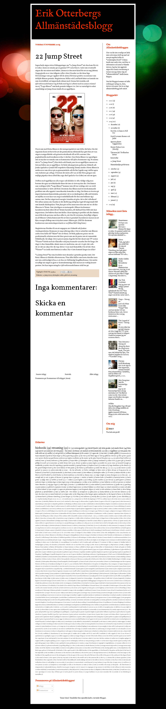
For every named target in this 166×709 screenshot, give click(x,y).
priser (41, 619)
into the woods (64, 566)
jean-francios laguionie (56, 571)
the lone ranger (122, 652)
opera (71, 609)
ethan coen (111, 461)
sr (56, 636)
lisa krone (74, 588)
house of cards (85, 561)
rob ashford (77, 621)
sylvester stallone (40, 645)
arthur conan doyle (119, 509)
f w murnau (103, 542)
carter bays (59, 523)
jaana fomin (123, 566)
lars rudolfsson (94, 482)
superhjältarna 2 (110, 643)
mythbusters (108, 602)
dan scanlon (97, 528)
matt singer (66, 595)
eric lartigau (101, 540)
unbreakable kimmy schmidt (53, 667)
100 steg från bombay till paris (43, 499)
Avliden (111, 404)
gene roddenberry (106, 549)
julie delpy (47, 578)
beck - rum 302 (93, 516)
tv (69, 448)
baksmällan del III (65, 513)
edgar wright (100, 475)
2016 (110, 114)
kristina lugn (52, 482)
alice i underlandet (88, 504)
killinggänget (92, 581)
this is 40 (103, 657)
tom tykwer (69, 662)
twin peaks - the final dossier (120, 664)
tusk (95, 664)
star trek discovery (75, 638)
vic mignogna (90, 667)
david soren (47, 533)
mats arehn (128, 593)
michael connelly (116, 595)
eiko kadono (54, 537)
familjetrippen (39, 545)
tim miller (95, 660)
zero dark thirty (123, 497)
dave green (78, 530)
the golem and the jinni (116, 650)
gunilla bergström (57, 554)
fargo (88, 545)
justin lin (80, 578)
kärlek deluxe (77, 583)
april (112, 190)
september (114, 172)
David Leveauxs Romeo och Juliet (120, 137)
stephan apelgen (124, 638)
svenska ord (104, 465)
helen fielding (121, 557)
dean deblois (87, 533)
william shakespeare (72, 453)
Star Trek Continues (122, 281)
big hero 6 (72, 518)
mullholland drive (83, 485)
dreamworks (125, 453)
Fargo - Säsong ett (124, 300)
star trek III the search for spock (113, 636)
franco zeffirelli (80, 547)
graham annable (85, 552)
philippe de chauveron (61, 617)
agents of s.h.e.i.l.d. (105, 501)
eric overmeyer (111, 540)
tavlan (97, 645)
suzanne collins (121, 643)
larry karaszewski (111, 583)
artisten (128, 509)
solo (119, 633)
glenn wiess (38, 552)
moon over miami (124, 600)
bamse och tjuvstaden (79, 513)
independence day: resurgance (109, 564)
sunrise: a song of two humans (88, 643)
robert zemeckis (58, 624)
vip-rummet (98, 667)
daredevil (58, 530)
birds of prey (96, 518)
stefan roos (115, 638)
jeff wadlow (77, 571)
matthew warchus (88, 595)
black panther (114, 518)
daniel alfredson (115, 528)
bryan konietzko (57, 473)
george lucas (68, 477)
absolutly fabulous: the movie (51, 501)
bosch (43, 521)
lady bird (102, 583)
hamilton (45, 557)
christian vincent (66, 525)
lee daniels (61, 585)
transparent (53, 664)
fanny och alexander (51, 545)
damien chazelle (120, 473)
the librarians (112, 652)
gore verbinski (47, 552)
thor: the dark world (59, 660)
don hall (79, 475)
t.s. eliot (73, 645)
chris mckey (122, 523)
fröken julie (68, 549)
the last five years (87, 652)
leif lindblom (85, 585)
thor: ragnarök (48, 660)
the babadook (123, 648)
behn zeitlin (123, 516)
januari (113, 200)
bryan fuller (74, 461)
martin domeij (96, 593)
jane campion (118, 569)
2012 (109, 468)
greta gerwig (113, 552)
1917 (55, 499)
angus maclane (98, 506)
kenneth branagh (123, 463)
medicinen (98, 595)
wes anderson (85, 497)
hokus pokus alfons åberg (49, 561)
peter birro (100, 614)
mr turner (67, 602)
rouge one (63, 626)
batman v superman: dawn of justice (119, 513)
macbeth (65, 590)
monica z (72, 485)
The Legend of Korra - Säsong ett (123, 323)
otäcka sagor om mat (118, 609)
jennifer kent (94, 571)
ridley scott (60, 621)
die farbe (59, 535)
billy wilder (80, 518)
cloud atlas (90, 525)
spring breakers (82, 465)
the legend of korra (115, 494)
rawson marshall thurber (78, 619)
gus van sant (67, 554)
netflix (49, 453)
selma (53, 631)
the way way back (63, 657)
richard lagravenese (75, 487)
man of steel (111, 590)
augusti (113, 176)
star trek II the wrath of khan (94, 636)
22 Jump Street (116, 161)
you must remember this (104, 672)
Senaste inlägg (41, 374)
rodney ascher (80, 624)
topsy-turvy (117, 662)
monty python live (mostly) (109, 600)
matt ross (58, 595)
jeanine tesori (68, 571)
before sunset (114, 516)
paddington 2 (66, 612)
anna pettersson (108, 506)
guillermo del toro (110, 456)
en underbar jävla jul (51, 540)
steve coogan (61, 641)
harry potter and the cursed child (88, 557)
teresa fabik (55, 648)
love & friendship (121, 588)
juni (112, 183)
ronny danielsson (46, 626)
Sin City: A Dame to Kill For (119, 132)
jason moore (127, 569)
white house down (107, 669)
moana (74, 600)
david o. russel (125, 530)
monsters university (83, 600)
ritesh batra (69, 621)
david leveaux (106, 530)
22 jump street (47, 275)
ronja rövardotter (118, 624)
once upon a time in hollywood (59, 609)
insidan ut (47, 566)
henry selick (56, 559)
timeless (108, 660)
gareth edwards (87, 549)
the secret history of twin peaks (64, 468)
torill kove (126, 662)
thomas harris (41, 497)
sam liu (46, 629)
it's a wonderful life (92, 566)
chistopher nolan (112, 523)
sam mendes (53, 629)
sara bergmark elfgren (86, 489)
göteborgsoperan (103, 554)
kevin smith (56, 581)
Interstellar (114, 158)
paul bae (112, 612)
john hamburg (94, 573)
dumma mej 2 (89, 475)
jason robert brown (42, 571)
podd (48, 456)
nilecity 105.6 (58, 607)
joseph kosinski (108, 576)
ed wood (37, 537)
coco (96, 525)
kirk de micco (119, 581)
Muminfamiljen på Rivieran (120, 165)
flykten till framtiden (56, 547)
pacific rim (119, 485)
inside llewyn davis (66, 463)
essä (47, 477)
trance (46, 664)
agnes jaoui (115, 501)
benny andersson (52, 461)
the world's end (82, 657)
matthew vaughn (76, 595)
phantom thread (48, 617)
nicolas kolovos (39, 607)
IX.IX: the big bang (89, 499)
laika (85, 482)
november (114, 128)
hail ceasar (112, 554)
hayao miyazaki (40, 456)
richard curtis (115, 619)
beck (86, 516)
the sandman (115, 655)
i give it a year (68, 564)
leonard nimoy (95, 585)
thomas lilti (111, 657)
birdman (87, 518)
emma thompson (112, 475)
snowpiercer (83, 492)
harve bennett (112, 557)
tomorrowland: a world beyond (84, 662)
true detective (77, 664)
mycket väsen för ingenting (53, 465)
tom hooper (66, 497)
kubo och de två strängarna (64, 583)
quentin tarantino (69, 465)
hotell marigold (62, 561)
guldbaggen (46, 554)
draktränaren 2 (118, 535)
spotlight (47, 636)
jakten (85, 463)
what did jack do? (74, 669)
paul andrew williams (102, 612)
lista (129, 448)
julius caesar (65, 578)
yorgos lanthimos (90, 672)
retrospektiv (79, 448)
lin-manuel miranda (46, 588)
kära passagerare (77, 482)
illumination (87, 564)
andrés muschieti (71, 506)
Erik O (111, 429)
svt (128, 643)
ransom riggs (58, 619)
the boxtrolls (51, 650)
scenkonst (49, 451)
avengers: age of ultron (96, 511)
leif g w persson (118, 482)
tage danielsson (114, 465)
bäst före (90, 521)
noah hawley (83, 607)
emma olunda (107, 537)
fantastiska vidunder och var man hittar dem (71, 545)
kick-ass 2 (64, 581)
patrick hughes (90, 612)
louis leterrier (110, 588)
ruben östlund (41, 489)
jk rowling (88, 480)
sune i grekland (60, 643)
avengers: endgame (109, 511)
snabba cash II (86, 633)
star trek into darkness (119, 492)
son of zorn (125, 633)
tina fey (115, 660)
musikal (85, 451)
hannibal (109, 477)
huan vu (107, 561)
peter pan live (125, 614)
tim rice (102, 660)
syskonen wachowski (52, 645)
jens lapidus (79, 480)
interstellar (55, 566)
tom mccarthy (60, 662)
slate (56, 492)
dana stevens (105, 528)
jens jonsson (115, 571)
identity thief (78, 564)
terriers (63, 648)
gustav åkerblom (77, 554)
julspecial (73, 578)
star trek (104, 453)
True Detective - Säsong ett (124, 343)
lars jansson (121, 583)
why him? (116, 669)
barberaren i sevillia (101, 513)
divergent (66, 535)
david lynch (93, 448)
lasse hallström (106, 482)
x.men (104, 497)
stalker (72, 636)
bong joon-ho (123, 470)
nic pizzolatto (104, 605)
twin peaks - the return (64, 451)
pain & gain (75, 612)
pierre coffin (81, 617)
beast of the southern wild (62, 516)
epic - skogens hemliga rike (66, 540)
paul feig (70, 456)
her (125, 456)
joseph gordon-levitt (96, 576)
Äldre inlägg (94, 374)
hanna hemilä (53, 557)
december (114, 125)
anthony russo (39, 461)
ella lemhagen (82, 537)
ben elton (43, 518)
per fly (56, 614)
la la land (85, 583)
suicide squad (117, 641)
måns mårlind (95, 485)
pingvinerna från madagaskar (95, 617)
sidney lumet (103, 631)
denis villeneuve (50, 535)
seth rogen (69, 631)
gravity (106, 552)
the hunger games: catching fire (96, 494)
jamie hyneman (100, 569)
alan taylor (48, 504)
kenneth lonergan (46, 581)
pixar (76, 456)
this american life (94, 657)
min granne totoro (101, 597)
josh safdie (118, 576)
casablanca (79, 523)
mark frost (118, 448)
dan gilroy (81, 528)
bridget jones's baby (62, 521)
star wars (83, 456)
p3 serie (50, 612)
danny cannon (50, 530)
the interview (67, 652)
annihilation (44, 509)
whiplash (98, 669)
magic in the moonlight (76, 590)
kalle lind (109, 578)
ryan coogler (53, 489)
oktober (114, 169)
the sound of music (42, 657)
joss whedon (45, 458)
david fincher (57, 475)
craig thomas (40, 528)
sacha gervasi (119, 626)
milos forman (90, 597)
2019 (110, 104)
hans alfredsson (63, 557)
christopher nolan (86, 461)
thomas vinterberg (54, 497)
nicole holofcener (107, 485)
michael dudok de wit (43, 597)
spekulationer (39, 636)
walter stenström (126, 667)
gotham (66, 552)
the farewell (104, 650)
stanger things (79, 636)
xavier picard (68, 672)
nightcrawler (49, 607)
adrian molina (84, 501)
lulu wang (46, 590)
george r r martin (80, 477)
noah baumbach (73, 607)
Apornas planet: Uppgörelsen (116, 143)
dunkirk (127, 535)
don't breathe (108, 535)
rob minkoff (95, 621)
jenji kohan (86, 571)
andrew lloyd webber (122, 458)
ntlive (101, 607)
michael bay (106, 595)
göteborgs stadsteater (90, 554)
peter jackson (41, 487)
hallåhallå (38, 557)
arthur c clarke (108, 509)
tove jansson (38, 664)
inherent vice (39, 566)
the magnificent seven (48, 655)
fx (81, 549)
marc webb (60, 593)
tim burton (80, 468)
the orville (99, 655)
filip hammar (114, 545)
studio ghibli (113, 453)
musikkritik (38, 465)
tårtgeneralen (39, 667)
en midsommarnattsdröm (120, 537)
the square (53, 657)
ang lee (80, 506)
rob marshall (86, 621)
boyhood (38, 473)
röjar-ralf (111, 626)
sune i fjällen (50, 643)
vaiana (82, 667)
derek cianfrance (69, 475)
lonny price (92, 588)
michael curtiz (127, 595)
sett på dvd (59, 453)
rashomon (67, 619)
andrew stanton (60, 506)
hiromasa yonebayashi (84, 559)
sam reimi (61, 629)
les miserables (105, 585)
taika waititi (80, 645)
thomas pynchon (121, 657)
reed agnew (90, 619)
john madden (99, 480)
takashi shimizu (89, 645)
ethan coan (46, 542)
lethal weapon (114, 585)
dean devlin (96, 533)
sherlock (95, 631)
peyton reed (38, 617)
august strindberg (73, 511)
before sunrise (104, 516)
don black (94, 535)
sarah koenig (101, 629)
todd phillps (51, 662)
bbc (52, 516)
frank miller (99, 547)
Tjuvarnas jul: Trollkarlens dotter (120, 153)
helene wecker (47, 559)
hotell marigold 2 (74, 561)
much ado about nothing (79, 602)
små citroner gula (66, 633)
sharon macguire (78, 631)
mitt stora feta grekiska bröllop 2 (61, 600)
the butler (60, 650)
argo (95, 509)
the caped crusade (70, 650)
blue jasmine (64, 461)
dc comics (85, 453)
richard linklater (88, 487)
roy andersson (71, 626)
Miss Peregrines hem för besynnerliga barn (123, 383)
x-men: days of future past (55, 672)
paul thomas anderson (58, 458)
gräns (120, 552)
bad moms (55, 513)
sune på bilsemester (72, 643)
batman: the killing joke (42, 516)
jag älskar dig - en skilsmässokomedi (65, 569)
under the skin (100, 468)
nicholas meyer (125, 605)
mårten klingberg (118, 602)
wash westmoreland (62, 669)
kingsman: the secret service (106, 581)
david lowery (115, 530)
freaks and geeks (120, 547)
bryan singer (57, 456)
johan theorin (76, 573)
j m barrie (101, 566)
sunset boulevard (55, 494)
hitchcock (95, 559)
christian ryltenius (55, 525)
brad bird (47, 473)
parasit (82, 612)
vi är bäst (75, 497)
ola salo (37, 609)
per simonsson (64, 614)
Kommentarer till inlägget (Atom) (58, 378)
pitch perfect (109, 617)
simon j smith (112, 631)
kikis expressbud (82, 581)
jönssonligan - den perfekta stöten (95, 578)
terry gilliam (70, 648)
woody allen (96, 497)
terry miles (87, 648)
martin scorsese (118, 593)
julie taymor (56, 578)
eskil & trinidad (121, 540)
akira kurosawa (125, 501)
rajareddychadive (86, 698)
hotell (60, 480)
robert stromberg (47, 624)
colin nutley (103, 525)
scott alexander (121, 629)
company (121, 525)
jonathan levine (71, 576)
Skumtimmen (122, 220)
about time (38, 501)
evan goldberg (65, 542)
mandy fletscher (39, 593)
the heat (126, 650)
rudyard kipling (81, 626)
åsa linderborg (125, 672)
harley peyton (73, 557)
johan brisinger (66, 573)
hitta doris (103, 559)
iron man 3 (73, 566)
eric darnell (79, 540)
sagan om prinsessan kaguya (68, 489)
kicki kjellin (72, 581)
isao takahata (81, 566)
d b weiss (110, 473)
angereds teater (88, 506)
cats (92, 523)
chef (105, 523)
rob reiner (103, 621)
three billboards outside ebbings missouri (78, 660)
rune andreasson (92, 626)
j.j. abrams (77, 463)
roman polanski (90, 624)
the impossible (39, 652)
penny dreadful (47, 614)
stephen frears (93, 465)
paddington (57, 612)
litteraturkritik (96, 451)
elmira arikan (92, 537)
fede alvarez (95, 545)
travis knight (62, 664)
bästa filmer (98, 521)
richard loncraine (40, 621)
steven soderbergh (72, 641)
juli (112, 179)
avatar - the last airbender (72, 470)
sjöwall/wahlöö (48, 492)
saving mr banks (111, 629)
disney (77, 451)
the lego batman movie (100, 652)
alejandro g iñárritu (58, 504)
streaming (74, 275)
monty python (95, 600)
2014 (110, 121)
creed (47, 528)
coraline (128, 525)
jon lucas (52, 576)
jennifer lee (103, 463)
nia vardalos (95, 605)
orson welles (93, 609)
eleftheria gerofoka (65, 537)
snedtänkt (103, 633)
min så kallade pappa (114, 597)
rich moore (98, 619)
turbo (85, 664)
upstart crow (74, 667)
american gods (41, 506)
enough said (39, 477)
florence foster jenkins (41, 547)
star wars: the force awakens (102, 638)
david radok (38, 533)
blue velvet (123, 518)
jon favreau (109, 480)
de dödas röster (69, 533)
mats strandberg (41, 595)
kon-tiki (52, 583)
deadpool (79, 533)
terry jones (79, 648)
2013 (110, 204)
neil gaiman (76, 605)
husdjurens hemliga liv (56, 564)
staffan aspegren (63, 636)
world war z (124, 669)
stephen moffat (39, 641)
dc (62, 533)
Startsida (68, 374)
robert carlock (112, 621)
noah (65, 607)
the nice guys (72, 655)
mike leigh (63, 485)
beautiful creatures (77, 516)
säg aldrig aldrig (64, 645)
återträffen (38, 674)
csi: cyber (74, 528)
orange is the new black (81, 609)
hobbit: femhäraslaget (114, 559)
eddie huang (45, 537)
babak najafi (38, 513)
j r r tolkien (69, 480)
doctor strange (85, 535)
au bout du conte (62, 511)
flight (127, 545)
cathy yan (86, 523)
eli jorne (74, 537)
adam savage (75, 501)
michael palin (54, 597)
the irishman (76, 652)
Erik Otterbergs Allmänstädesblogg (74, 20)
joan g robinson (55, 573)
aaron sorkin (125, 499)
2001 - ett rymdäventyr (65, 499)
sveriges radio (67, 494)
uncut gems (66, 667)
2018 (110, 108)
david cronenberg (96, 530)
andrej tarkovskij (56, 470)
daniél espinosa (126, 528)
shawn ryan (88, 631)
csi (69, 528)
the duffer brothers (82, 650)
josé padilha (125, 576)
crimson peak (55, 528)
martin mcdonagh (107, 593)
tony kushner (98, 662)
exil (81, 542)
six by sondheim (44, 633)
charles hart (98, 523)
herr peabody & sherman (69, 559)
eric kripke (93, 540)
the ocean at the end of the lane (86, 655)
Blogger (103, 698)
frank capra (90, 547)
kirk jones (128, 581)
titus (120, 660)
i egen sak (94, 453)
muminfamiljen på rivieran (95, 602)
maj (112, 186)
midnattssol (72, 597)
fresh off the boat (48, 549)
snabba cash (76, 633)
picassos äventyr (61, 487)
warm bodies (51, 669)
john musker (122, 573)
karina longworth (119, 578)
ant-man (52, 509)
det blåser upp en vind (95, 456)
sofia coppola (112, 633)
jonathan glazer (61, 576)
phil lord (67, 275)
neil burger (68, 605)
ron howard (108, 624)
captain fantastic (49, 523)
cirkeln (75, 525)
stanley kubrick (104, 492)
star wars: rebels (87, 638)
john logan (114, 573)
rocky (73, 624)
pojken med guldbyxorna (122, 617)
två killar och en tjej (104, 664)
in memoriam (53, 463)
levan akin (123, 585)
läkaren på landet (56, 590)
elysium (100, 537)
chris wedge (44, 525)
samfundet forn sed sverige (73, 629)
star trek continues (63, 638)
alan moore (122, 468)
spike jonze (93, 492)
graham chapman (97, 552)
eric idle (86, 540)
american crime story (125, 504)
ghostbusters (116, 549)
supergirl (101, 643)
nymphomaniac (109, 607)
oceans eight (125, 607)
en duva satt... (124, 475)
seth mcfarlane (106, 489)
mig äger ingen (53, 485)
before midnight (89, 470)
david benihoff (46, 475)
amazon (45, 470)
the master (85, 458)
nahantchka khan (51, 605)
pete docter (92, 614)
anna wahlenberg (119, 506)
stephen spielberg (50, 641)
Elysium (121, 361)
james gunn (80, 569)
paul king (128, 485)
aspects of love (41, 511)
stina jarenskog (90, 641)
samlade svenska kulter (89, 629)
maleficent (88, 590)
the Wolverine (96, 648)
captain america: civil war (110, 521)
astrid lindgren (51, 511)
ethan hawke (55, 542)
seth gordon (60, 631)
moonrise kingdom (40, 602)
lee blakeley (52, 585)
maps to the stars (51, 593)
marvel (40, 451)
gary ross (96, 549)
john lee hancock (104, 573)
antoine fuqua (70, 509)
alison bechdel (100, 504)
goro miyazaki (58, 552)
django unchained (99, 461)
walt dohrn (107, 667)
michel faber (63, 597)
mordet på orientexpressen (55, 602)
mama (94, 590)
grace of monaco (74, 552)
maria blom (68, 593)
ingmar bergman (124, 564)
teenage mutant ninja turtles (109, 645)
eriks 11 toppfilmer (111, 451)
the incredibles (49, 652)
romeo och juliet (125, 487)
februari (114, 197)
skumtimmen (54, 633)
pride (36, 619)
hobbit (54, 480)
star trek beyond (51, 638)
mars (112, 193)
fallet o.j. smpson (113, 542)
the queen (107, 655)
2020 (111, 101)
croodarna (63, 528)
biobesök (40, 448)
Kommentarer (42, 690)
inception (95, 564)
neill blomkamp (85, 605)
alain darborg (39, 504)
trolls (69, 664)
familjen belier (125, 542)
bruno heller (73, 521)
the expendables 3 (94, 650)
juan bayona (38, 578)
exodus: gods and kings (91, 542)
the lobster (127, 494)
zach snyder (112, 497)
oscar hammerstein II (105, 609)
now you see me (93, 607)
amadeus (114, 504)
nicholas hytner (114, 605)
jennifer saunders (105, 571)
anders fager (50, 506)
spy (53, 636)
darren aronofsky (68, 530)
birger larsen (105, 518)
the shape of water (126, 655)
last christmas (43, 585)
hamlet (91, 477)
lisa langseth (82, 588)
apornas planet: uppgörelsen (84, 509)
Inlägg (40, 686)
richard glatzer (125, 619)
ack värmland (65, 501)
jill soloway (124, 571)
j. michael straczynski (112, 566)
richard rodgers (51, 621)
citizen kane (82, 525)
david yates (56, 533)
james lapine (93, 463)
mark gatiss (77, 593)
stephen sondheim (73, 458)
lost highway (100, 588)
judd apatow (120, 480)
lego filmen (77, 585)
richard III (106, 619)
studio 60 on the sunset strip (104, 641)
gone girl (120, 461)
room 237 (55, 626)
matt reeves (51, 595)
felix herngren (105, 545)
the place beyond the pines (99, 458)
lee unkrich (68, 585)
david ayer (86, 530)
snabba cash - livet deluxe (69, 492)
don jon (101, 535)
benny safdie (52, 518)
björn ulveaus (112, 470)
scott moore (46, 631)
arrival (100, 509)
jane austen (109, 569)
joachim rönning (44, 573)
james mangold (89, 569)
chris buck (68, 473)
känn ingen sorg (63, 482)
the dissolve (125, 465)
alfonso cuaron (77, 504)
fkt (64, 456)
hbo (120, 456)
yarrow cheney (78, 672)
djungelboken (75, 535)
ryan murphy (103, 626)
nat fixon (60, 605)
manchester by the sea (123, 590)
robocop (67, 624)
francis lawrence (69, 547)
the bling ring (79, 494)
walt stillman (115, 667)
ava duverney (84, 511)
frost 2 (61, 549)
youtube (116, 672)
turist (90, 664)
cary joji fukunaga (69, 523)
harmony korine (119, 477)
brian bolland (50, 521)
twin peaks (106, 448)
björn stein (101, 470)
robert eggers (121, 621)
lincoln (56, 588)
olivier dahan (45, 609)
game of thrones (56, 477)
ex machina (74, 542)
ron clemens (100, 624)
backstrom (47, 513)
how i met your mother (96, 561)
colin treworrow (112, 525)
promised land (49, 619)
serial (97, 489)
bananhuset (90, 513)
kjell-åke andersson (42, 583)
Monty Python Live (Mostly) (117, 148)
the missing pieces (62, 655)
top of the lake (108, 662)
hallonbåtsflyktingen (123, 554)
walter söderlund (41, 669)
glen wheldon (125, 549)
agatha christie (94, 501)
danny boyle (40, 530)
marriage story (86, 593)
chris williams (87, 473)
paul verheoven (121, 612)
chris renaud (77, 473)
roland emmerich (112, 487)
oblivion (117, 607)
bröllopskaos (82, 521)
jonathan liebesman (83, 576)
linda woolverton (65, 588)
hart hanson (102, 557)
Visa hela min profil (113, 432)
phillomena (73, 617)
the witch (73, 657)
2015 (110, 118)
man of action (102, 590)
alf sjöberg (68, 504)
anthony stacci (61, 509)
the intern (58, 652)
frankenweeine (109, 547)
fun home (76, 549)
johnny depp (44, 576)
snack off (95, 633)
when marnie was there (87, 669)
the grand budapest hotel (43, 468)
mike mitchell (81, 597)
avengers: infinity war (123, 511)
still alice (81, 641)
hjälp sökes (45, 480)
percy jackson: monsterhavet (78, 614)
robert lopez (100, 487)
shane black (116, 489)
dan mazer (89, 528)
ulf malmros (90, 468)
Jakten (120, 240)
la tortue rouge (94, 583)
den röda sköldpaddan (108, 533)
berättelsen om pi (62, 518)
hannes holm (99, 477)
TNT (98, 499)
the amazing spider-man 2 (109, 648)
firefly (122, 545)
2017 (110, 111)
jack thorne (50, 569)
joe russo (112, 463)
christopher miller (58, 275)
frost (56, 549)
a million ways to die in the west (111, 499)
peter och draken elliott (112, 614)
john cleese (85, 573)
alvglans (108, 504)
